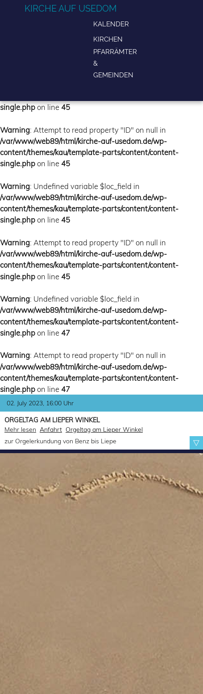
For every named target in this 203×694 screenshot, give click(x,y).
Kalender (111, 24)
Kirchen (108, 39)
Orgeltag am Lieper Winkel (104, 429)
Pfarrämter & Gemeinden (115, 63)
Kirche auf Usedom (71, 8)
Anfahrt (51, 429)
